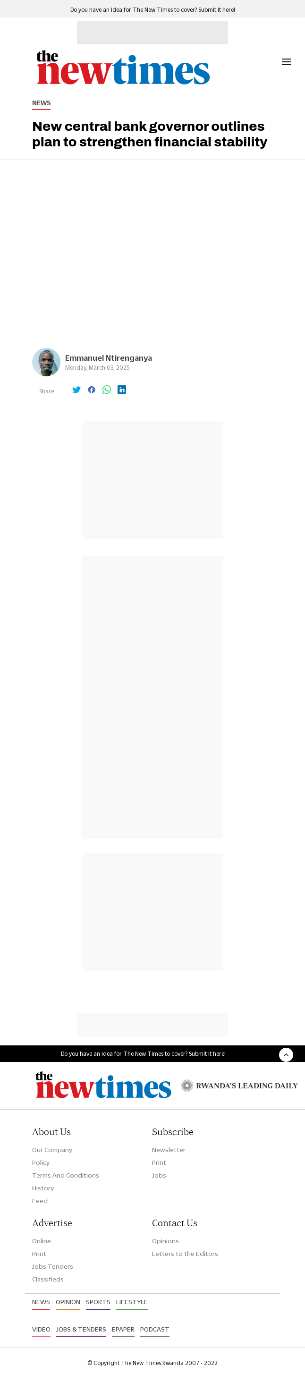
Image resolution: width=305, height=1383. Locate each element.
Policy (41, 1162)
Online (41, 1241)
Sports (98, 1302)
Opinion (68, 1302)
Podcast (154, 1329)
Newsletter (169, 1150)
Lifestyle (132, 1302)
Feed (40, 1201)
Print (159, 1162)
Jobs (159, 1175)
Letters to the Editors (185, 1253)
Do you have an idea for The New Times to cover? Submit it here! (152, 10)
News (41, 103)
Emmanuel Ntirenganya (108, 357)
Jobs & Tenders (81, 1329)
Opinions (165, 1241)
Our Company (52, 1150)
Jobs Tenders (52, 1266)
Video (41, 1329)
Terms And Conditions (65, 1175)
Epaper (123, 1329)
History (43, 1188)
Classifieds (48, 1279)
